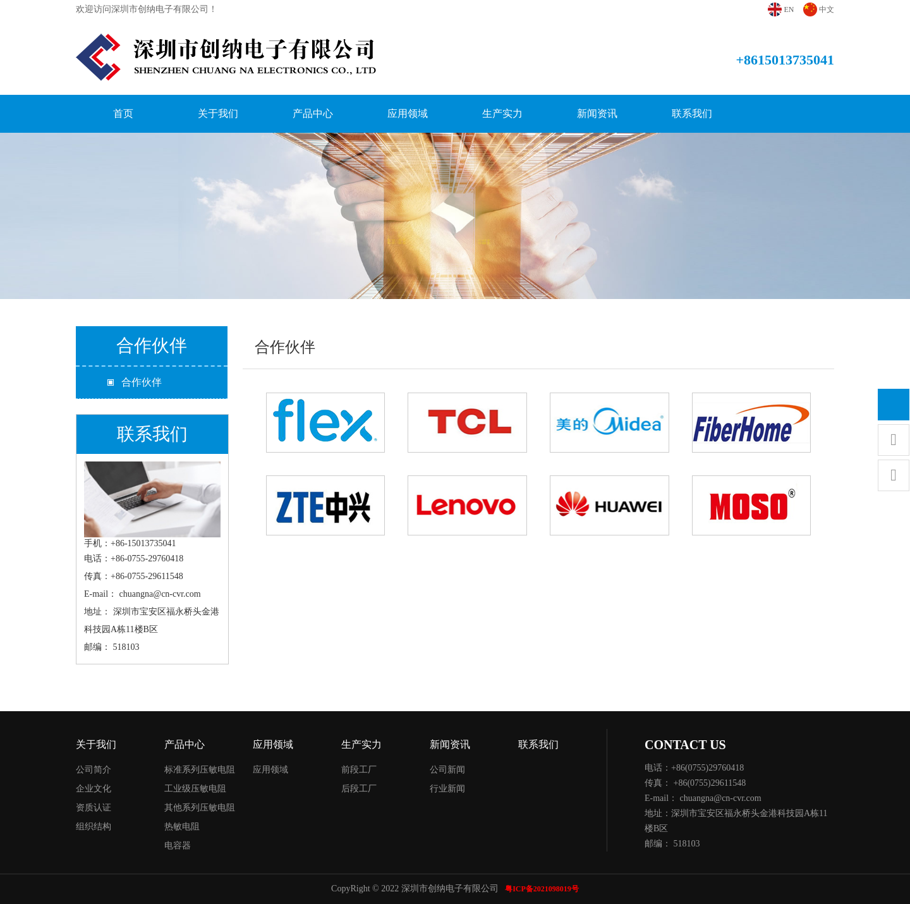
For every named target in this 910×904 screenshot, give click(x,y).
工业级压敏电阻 (195, 788)
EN (789, 9)
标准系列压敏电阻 (199, 769)
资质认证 (93, 807)
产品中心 (313, 113)
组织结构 (93, 826)
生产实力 (502, 113)
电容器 (177, 845)
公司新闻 (447, 769)
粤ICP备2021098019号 (542, 888)
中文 (826, 9)
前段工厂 (359, 769)
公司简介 (93, 769)
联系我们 (692, 113)
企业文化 (93, 788)
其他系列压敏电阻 (199, 807)
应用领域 (407, 113)
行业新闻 (447, 788)
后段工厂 (359, 788)
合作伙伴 (141, 382)
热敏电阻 (182, 826)
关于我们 (218, 113)
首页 (123, 113)
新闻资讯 (597, 113)
